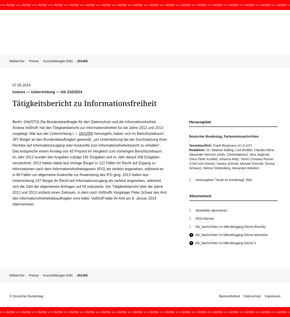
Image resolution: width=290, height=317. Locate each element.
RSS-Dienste (205, 218)
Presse (34, 61)
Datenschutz (252, 296)
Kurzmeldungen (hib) (58, 61)
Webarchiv (17, 61)
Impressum (272, 296)
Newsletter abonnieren (211, 210)
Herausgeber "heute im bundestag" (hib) (224, 180)
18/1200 (83, 134)
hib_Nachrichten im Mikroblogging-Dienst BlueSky (231, 227)
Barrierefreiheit (229, 296)
